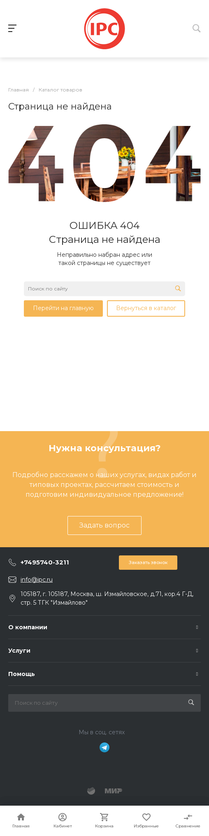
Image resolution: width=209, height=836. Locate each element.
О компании (27, 627)
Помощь (21, 674)
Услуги (19, 650)
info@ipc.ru (37, 579)
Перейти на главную (63, 308)
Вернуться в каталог (146, 308)
